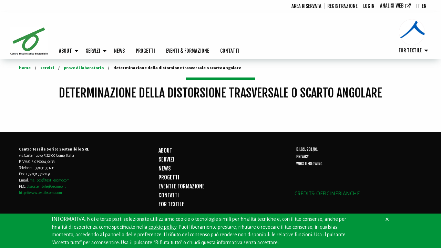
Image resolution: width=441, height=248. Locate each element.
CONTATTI (229, 51)
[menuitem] (307, 6)
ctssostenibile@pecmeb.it (46, 186)
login (369, 6)
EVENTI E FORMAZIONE (181, 186)
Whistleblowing (309, 164)
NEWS (119, 51)
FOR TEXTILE (410, 50)
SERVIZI (93, 51)
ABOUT (65, 51)
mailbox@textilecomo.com (50, 180)
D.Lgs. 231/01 (307, 149)
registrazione (342, 6)
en (424, 6)
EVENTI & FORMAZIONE (187, 51)
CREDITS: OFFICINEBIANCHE (327, 193)
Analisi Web (391, 6)
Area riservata (306, 6)
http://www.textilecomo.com (40, 192)
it (418, 6)
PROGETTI (145, 51)
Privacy (302, 156)
